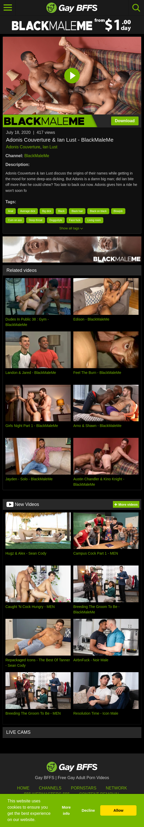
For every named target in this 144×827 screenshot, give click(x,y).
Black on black (98, 211)
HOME (23, 788)
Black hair (77, 211)
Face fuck (74, 220)
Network (116, 788)
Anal (10, 211)
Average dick (27, 211)
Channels (50, 788)
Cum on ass (15, 220)
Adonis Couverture (23, 147)
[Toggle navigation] (8, 8)
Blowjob (118, 211)
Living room (94, 220)
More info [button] (66, 810)
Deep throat (35, 220)
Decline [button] (88, 810)
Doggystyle (55, 220)
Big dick (46, 211)
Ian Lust (49, 147)
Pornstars (83, 788)
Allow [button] (118, 810)
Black (61, 211)
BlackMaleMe (36, 156)
